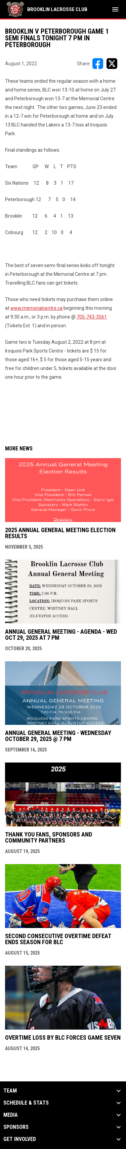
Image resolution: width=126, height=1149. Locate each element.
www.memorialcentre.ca (36, 308)
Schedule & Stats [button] (26, 1103)
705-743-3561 (92, 317)
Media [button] (10, 1115)
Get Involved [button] (19, 1139)
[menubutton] (115, 9)
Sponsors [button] (16, 1127)
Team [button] (10, 1091)
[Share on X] (112, 63)
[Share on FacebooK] (97, 63)
